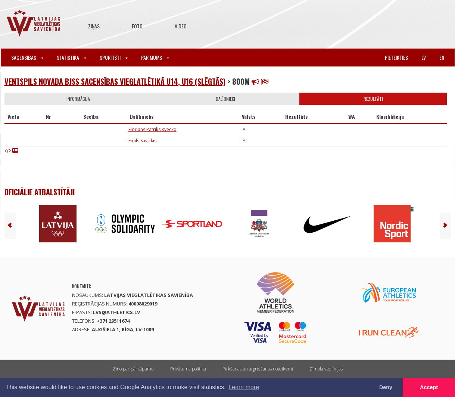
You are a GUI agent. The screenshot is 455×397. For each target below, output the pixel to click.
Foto (137, 26)
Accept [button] (429, 387)
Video (181, 26)
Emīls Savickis (142, 140)
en (441, 57)
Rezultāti (373, 99)
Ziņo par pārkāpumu (133, 369)
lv (423, 57)
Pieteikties (396, 57)
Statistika (71, 57)
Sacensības (27, 57)
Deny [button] (385, 387)
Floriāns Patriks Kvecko (152, 129)
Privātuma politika (188, 369)
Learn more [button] (243, 387)
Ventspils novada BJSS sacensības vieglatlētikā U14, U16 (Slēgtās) (114, 81)
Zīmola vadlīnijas (326, 369)
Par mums (155, 57)
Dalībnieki (225, 99)
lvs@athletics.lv (116, 312)
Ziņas (94, 26)
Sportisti (114, 57)
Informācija (78, 99)
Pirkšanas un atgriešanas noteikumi (257, 369)
